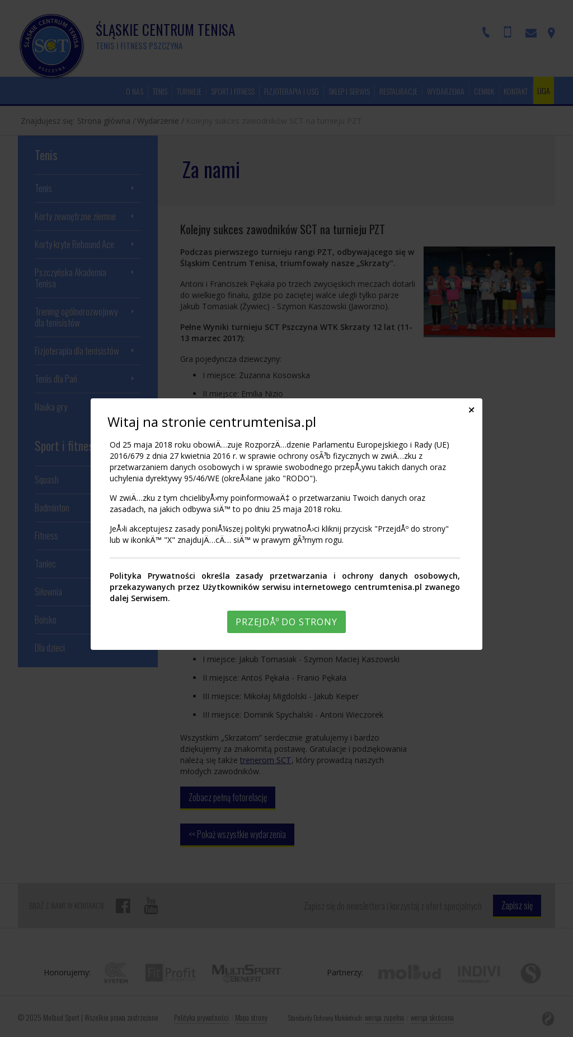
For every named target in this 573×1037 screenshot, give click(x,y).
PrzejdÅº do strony (286, 622)
